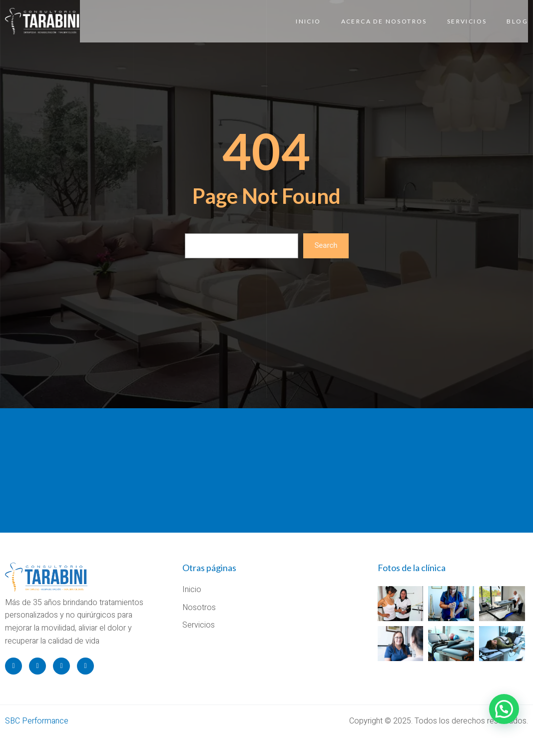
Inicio (308, 21)
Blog (517, 21)
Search (325, 245)
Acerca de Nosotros (384, 21)
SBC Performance (36, 721)
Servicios (467, 21)
